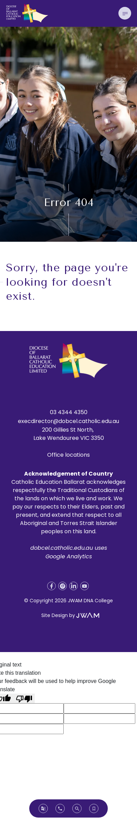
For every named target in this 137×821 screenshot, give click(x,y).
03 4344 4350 (68, 412)
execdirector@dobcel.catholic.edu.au (68, 421)
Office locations (68, 455)
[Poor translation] (24, 699)
